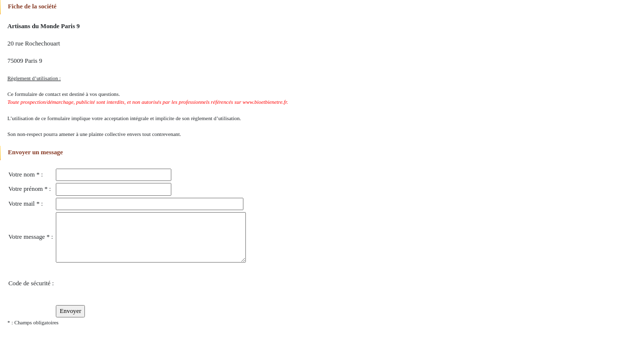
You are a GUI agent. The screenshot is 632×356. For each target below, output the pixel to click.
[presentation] (131, 284)
